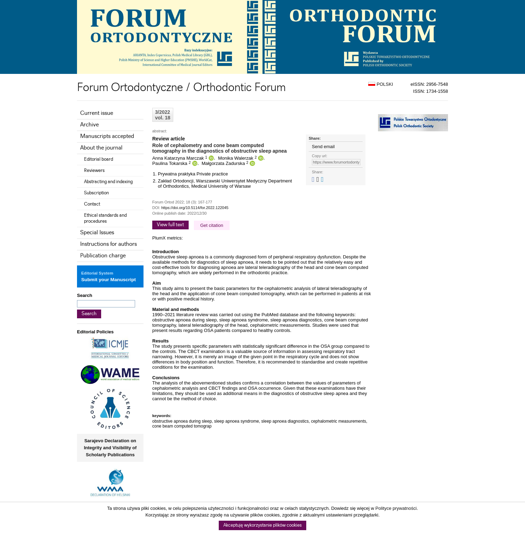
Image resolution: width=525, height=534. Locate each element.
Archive (89, 125)
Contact (92, 204)
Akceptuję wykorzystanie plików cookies (262, 525)
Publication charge (103, 256)
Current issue (96, 113)
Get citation (211, 225)
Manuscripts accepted (107, 136)
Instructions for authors (108, 244)
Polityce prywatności (396, 508)
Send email (323, 146)
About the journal (101, 148)
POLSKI (380, 84)
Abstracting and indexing (108, 181)
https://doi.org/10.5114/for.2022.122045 (195, 208)
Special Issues (97, 233)
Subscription (96, 192)
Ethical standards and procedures (105, 218)
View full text (170, 224)
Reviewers (94, 170)
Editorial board (98, 159)
